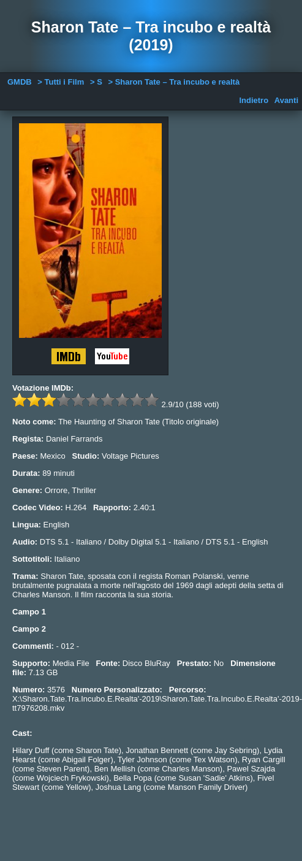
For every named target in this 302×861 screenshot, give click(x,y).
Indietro (253, 100)
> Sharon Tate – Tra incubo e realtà (174, 81)
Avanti (286, 100)
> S (96, 81)
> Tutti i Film (60, 81)
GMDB (19, 81)
